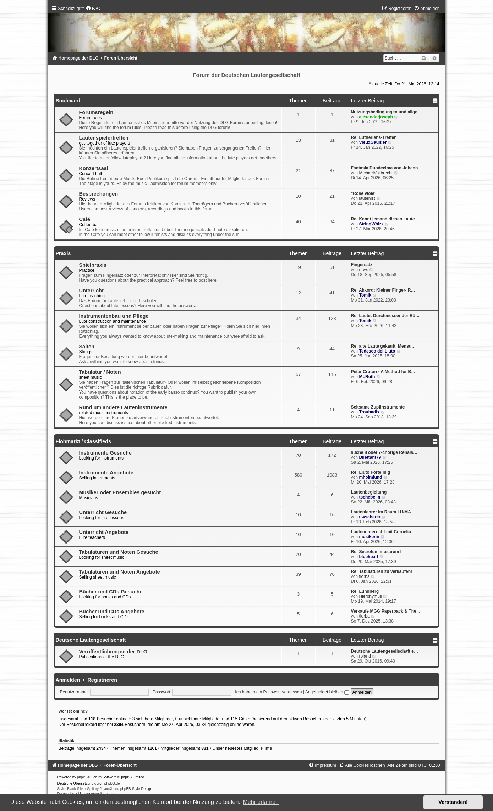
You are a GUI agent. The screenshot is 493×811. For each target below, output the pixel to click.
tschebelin (369, 497)
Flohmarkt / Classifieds (83, 441)
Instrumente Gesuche (105, 453)
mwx (363, 269)
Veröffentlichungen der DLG (113, 651)
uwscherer (369, 516)
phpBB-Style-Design (136, 789)
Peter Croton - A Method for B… (383, 371)
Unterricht (91, 290)
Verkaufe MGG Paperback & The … (386, 611)
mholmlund (370, 477)
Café (84, 219)
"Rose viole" (364, 193)
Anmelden (67, 680)
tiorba (364, 576)
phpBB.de (112, 783)
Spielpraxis (92, 265)
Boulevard (67, 100)
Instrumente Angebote (106, 472)
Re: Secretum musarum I (376, 551)
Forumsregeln (96, 112)
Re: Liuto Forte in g (370, 472)
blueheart (368, 556)
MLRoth (367, 376)
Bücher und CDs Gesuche (110, 592)
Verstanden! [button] (453, 802)
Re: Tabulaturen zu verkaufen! (381, 571)
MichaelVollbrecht (376, 172)
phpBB (82, 777)
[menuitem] (93, 8)
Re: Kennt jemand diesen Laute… (385, 218)
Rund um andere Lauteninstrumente (123, 407)
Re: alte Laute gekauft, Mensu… (383, 346)
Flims (266, 748)
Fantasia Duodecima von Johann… (386, 167)
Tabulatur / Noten (100, 372)
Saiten (86, 346)
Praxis (63, 253)
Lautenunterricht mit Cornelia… (383, 531)
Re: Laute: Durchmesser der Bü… (385, 315)
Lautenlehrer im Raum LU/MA (381, 511)
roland (365, 656)
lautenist (367, 198)
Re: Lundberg (365, 591)
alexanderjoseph (376, 116)
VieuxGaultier (373, 142)
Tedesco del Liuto (377, 351)
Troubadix (369, 412)
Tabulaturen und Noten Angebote (119, 572)
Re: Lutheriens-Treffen (374, 137)
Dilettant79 (370, 457)
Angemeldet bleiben (327, 691)
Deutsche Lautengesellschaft (90, 640)
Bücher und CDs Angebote (111, 611)
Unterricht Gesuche (103, 512)
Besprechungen (98, 194)
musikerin (369, 536)
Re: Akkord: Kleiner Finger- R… (383, 290)
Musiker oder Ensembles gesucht (120, 492)
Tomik (365, 295)
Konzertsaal (93, 168)
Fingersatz (361, 264)
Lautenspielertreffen (103, 138)
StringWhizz (371, 223)
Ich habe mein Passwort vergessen (268, 691)
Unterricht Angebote (103, 532)
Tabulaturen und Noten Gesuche (118, 552)
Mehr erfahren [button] (261, 802)
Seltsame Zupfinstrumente (378, 407)
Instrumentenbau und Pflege (113, 316)
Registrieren (102, 680)
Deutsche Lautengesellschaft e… (384, 651)
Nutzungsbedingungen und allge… (386, 111)
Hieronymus (370, 596)
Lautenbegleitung (369, 492)
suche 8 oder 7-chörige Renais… (384, 452)
